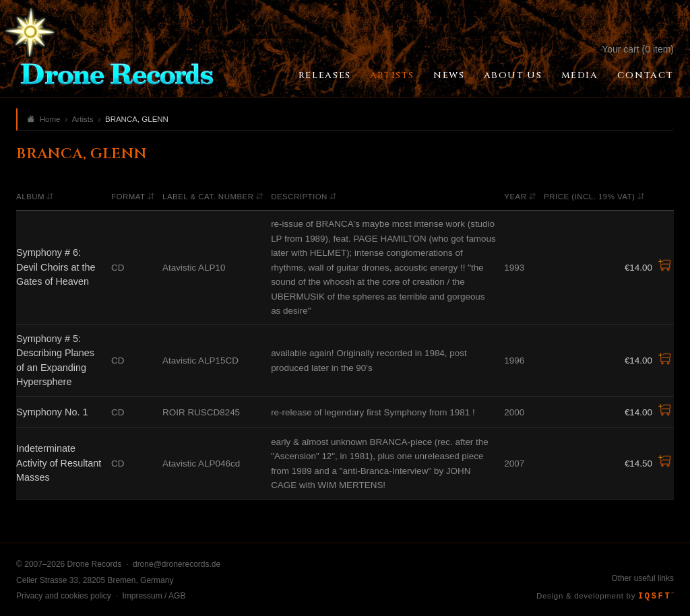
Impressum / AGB (153, 596)
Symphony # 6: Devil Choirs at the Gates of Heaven (56, 267)
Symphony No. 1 (52, 412)
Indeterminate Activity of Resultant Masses (58, 463)
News (448, 75)
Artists (392, 75)
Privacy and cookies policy (63, 596)
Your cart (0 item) (638, 49)
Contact (645, 75)
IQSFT (656, 596)
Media (579, 75)
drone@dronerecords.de (176, 564)
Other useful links (642, 578)
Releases (325, 75)
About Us (513, 75)
